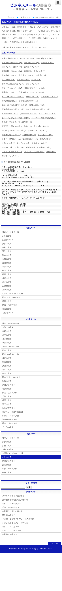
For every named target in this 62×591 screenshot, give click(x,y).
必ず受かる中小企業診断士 (13, 496)
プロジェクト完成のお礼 (34, 152)
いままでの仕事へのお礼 (12, 152)
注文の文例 (7, 335)
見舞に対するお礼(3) (43, 58)
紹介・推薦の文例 (9, 469)
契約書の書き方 (8, 515)
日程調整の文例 (8, 408)
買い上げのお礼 (8, 80)
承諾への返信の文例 (10, 347)
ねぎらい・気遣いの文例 (12, 294)
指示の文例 (7, 271)
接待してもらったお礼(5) (12, 88)
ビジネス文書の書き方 (11, 504)
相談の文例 (7, 267)
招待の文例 (7, 446)
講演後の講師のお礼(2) (28, 101)
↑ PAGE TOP (54, 543)
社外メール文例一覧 (10, 324)
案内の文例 (7, 255)
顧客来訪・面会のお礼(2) (34, 71)
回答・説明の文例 (9, 393)
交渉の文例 (7, 339)
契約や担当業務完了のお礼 (13, 84)
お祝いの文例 (7, 449)
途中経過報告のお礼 (10, 58)
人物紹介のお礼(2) (39, 143)
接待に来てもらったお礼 (34, 88)
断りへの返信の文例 (10, 354)
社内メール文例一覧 (10, 232)
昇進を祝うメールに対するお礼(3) (33, 92)
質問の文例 (7, 404)
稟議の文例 (7, 309)
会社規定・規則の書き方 (12, 511)
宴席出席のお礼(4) (30, 139)
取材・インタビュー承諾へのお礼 (16, 118)
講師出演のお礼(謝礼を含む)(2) (14, 105)
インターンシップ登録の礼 (13, 97)
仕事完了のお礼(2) (44, 147)
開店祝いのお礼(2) (9, 92)
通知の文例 (7, 251)
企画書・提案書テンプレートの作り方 (18, 519)
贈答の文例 (7, 473)
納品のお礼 (36, 80)
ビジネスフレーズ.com (11, 531)
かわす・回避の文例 (10, 416)
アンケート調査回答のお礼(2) (43, 118)
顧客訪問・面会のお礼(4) (12, 71)
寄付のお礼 (51, 152)
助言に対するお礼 (45, 135)
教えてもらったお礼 (10, 156)
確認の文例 (7, 301)
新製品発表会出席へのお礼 (13, 109)
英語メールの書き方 (10, 507)
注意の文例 (7, 282)
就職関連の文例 (8, 461)
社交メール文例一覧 (10, 438)
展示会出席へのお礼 (10, 114)
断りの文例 (7, 350)
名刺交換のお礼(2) (41, 126)
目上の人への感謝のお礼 (25, 147)
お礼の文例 (7, 236)
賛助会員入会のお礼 (28, 114)
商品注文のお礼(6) (26, 75)
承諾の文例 (7, 343)
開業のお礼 (17, 67)
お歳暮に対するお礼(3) (37, 131)
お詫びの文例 (7, 240)
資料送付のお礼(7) (31, 67)
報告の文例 (7, 259)
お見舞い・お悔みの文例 (12, 453)
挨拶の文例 (7, 244)
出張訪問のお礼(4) (9, 75)
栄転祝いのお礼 (47, 63)
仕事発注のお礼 (23, 80)
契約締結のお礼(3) (9, 101)
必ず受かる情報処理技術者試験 (15, 500)
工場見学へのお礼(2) (49, 97)
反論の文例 (7, 286)
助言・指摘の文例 (9, 305)
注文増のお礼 (41, 75)
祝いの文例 (7, 290)
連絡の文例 (7, 263)
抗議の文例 (7, 362)
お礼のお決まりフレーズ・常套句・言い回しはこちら (24, 47)
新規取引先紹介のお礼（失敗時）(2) (17, 126)
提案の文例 (7, 274)
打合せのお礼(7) (27, 58)
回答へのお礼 (7, 147)
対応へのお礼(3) (8, 143)
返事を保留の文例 (9, 420)
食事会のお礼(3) (32, 84)
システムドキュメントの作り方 (15, 523)
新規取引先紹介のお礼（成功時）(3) (17, 122)
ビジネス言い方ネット (11, 527)
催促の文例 (7, 278)
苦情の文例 (7, 396)
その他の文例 (7, 313)
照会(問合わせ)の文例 (11, 297)
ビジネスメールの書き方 (29, 549)
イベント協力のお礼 (47, 114)
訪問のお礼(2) (45, 139)
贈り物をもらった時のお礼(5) (14, 131)
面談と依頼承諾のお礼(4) (12, 63)
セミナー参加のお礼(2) (11, 139)
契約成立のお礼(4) (31, 63)
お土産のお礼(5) (29, 135)
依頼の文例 (7, 247)
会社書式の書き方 (9, 534)
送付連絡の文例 (8, 385)
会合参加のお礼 (32, 97)
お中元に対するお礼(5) (11, 135)
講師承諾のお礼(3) (36, 105)
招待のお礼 (6, 67)
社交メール (25, 17)
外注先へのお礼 (23, 143)
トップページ (8, 17)
